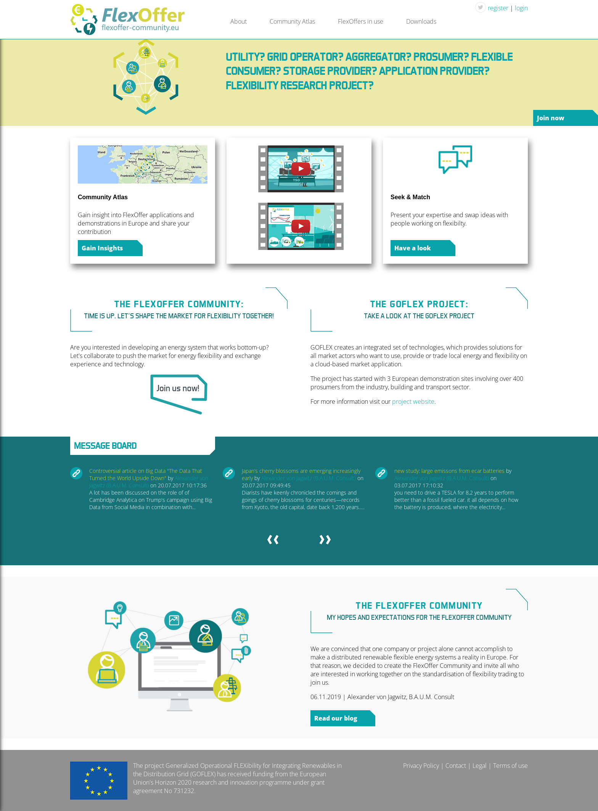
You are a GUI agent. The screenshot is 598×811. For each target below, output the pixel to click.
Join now (550, 118)
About (238, 21)
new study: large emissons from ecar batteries (449, 470)
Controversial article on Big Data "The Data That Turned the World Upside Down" (145, 474)
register (498, 8)
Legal (480, 765)
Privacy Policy (421, 765)
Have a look (412, 248)
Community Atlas (292, 21)
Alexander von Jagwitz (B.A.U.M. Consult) (308, 478)
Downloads (421, 21)
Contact (455, 765)
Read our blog (335, 718)
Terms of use (510, 765)
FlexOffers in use (360, 21)
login (521, 8)
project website (413, 401)
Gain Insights (102, 248)
